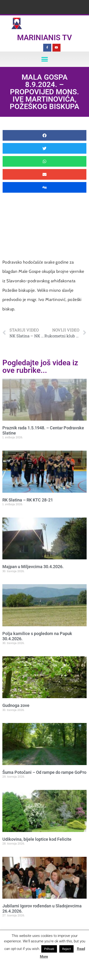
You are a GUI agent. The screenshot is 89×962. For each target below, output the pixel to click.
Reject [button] (66, 949)
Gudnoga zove (15, 705)
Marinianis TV (44, 37)
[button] (44, 59)
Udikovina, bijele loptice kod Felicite (36, 839)
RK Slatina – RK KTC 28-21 (27, 499)
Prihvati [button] (49, 949)
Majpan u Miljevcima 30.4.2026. (33, 566)
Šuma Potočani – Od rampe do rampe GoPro (44, 772)
